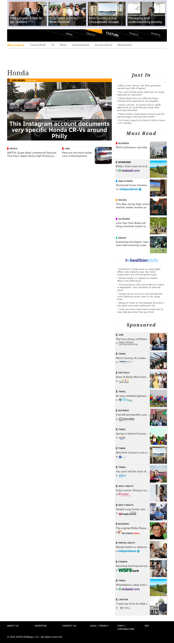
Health (90, 34)
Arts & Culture (103, 44)
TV (52, 44)
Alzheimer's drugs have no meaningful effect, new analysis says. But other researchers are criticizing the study (138, 271)
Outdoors (124, 218)
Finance (122, 561)
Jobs (121, 334)
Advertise (41, 625)
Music (63, 44)
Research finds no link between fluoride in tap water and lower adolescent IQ (140, 304)
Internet (31, 80)
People (13, 148)
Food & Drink (38, 44)
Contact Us (69, 625)
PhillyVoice (30, 35)
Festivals (123, 372)
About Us (13, 625)
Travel (122, 353)
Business (123, 143)
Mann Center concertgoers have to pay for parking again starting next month (141, 115)
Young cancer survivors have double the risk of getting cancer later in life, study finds (139, 296)
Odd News (18, 80)
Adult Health (125, 486)
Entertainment (81, 44)
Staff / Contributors (125, 627)
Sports (155, 34)
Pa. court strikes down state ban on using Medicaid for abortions (140, 93)
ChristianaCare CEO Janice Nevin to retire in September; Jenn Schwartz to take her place (140, 287)
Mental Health (126, 542)
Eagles (122, 237)
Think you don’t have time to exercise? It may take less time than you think (140, 310)
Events (133, 34)
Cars (67, 148)
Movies (122, 199)
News (69, 34)
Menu (12, 35)
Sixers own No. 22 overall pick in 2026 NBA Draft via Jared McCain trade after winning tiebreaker (139, 107)
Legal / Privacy (99, 625)
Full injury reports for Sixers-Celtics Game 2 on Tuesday (141, 121)
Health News (125, 181)
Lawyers (123, 599)
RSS (147, 625)
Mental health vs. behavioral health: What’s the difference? (137, 279)
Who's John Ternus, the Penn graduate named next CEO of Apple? (139, 87)
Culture (112, 34)
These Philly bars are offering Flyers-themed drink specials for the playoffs (138, 100)
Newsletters (125, 44)
